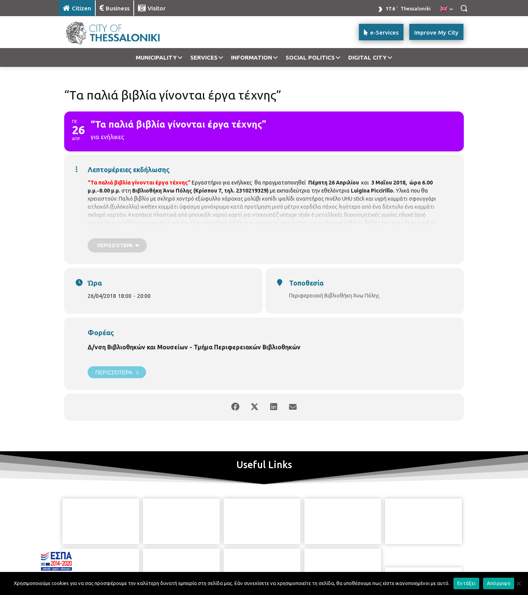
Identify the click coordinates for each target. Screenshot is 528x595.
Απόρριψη (498, 583)
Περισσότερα (116, 372)
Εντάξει (466, 583)
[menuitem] (446, 9)
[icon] (290, 556)
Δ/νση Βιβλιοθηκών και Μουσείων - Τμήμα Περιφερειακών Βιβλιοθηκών (194, 347)
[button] (463, 8)
